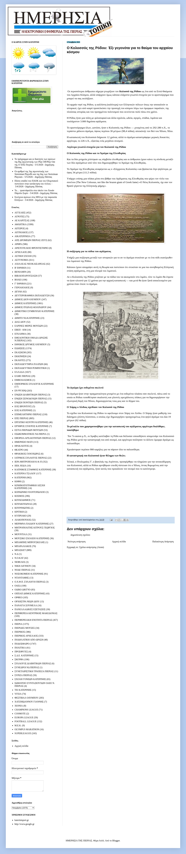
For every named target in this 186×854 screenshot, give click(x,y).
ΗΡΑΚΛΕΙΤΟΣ (22, 446)
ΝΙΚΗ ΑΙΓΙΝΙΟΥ (23, 566)
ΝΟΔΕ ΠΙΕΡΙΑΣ (22, 570)
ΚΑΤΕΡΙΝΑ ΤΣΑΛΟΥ (25, 473)
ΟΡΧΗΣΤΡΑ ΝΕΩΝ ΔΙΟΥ (27, 601)
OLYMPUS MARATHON (27, 729)
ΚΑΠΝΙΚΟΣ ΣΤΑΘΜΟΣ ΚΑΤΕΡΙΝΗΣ (33, 469)
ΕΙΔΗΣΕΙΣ (20, 348)
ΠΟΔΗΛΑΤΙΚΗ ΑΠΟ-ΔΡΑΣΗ (29, 639)
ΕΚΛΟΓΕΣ (20, 360)
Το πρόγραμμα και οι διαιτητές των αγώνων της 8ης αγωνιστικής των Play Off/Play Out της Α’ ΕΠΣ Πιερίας (35, 162)
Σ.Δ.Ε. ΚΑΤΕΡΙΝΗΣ (24, 655)
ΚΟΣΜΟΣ (19, 496)
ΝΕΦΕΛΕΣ (20, 562)
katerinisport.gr (22, 820)
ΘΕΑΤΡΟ (19, 450)
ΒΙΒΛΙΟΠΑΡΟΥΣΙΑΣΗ (26, 276)
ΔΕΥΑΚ (18, 291)
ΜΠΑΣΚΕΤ (20, 550)
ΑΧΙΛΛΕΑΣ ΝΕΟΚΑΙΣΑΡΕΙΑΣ (30, 264)
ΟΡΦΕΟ (18, 597)
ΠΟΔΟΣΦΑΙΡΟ (22, 643)
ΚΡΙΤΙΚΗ (19, 512)
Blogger (116, 840)
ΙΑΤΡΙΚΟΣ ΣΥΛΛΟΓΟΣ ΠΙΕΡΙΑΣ (31, 458)
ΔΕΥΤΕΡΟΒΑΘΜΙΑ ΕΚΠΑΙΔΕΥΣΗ (32, 295)
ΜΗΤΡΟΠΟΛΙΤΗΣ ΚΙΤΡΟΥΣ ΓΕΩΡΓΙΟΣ (35, 527)
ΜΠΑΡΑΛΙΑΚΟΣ (23, 546)
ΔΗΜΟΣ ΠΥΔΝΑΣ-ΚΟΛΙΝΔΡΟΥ (31, 307)
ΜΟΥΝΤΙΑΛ (21, 534)
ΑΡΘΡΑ (18, 244)
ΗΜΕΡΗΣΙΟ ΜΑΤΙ (24, 442)
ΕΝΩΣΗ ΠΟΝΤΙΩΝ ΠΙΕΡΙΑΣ (29, 402)
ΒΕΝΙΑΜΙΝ (20, 272)
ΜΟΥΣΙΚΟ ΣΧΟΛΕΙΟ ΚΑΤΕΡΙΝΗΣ (32, 538)
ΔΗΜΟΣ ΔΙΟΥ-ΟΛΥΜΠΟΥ (28, 299)
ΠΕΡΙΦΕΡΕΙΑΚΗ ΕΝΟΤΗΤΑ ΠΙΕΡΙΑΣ (33, 620)
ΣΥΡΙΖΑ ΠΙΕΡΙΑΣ (23, 675)
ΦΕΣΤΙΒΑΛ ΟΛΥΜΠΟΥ (26, 697)
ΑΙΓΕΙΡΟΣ (20, 228)
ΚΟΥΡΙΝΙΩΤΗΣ (22, 508)
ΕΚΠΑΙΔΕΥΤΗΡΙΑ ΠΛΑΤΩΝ (29, 364)
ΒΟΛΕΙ (18, 279)
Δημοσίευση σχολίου (80, 535)
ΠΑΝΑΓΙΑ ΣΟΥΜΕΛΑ (26, 605)
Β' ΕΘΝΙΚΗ (20, 268)
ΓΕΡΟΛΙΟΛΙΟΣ (22, 287)
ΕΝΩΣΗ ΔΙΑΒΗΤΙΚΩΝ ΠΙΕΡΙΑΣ (31, 394)
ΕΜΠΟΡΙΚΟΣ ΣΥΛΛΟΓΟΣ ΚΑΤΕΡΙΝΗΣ (34, 384)
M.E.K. (18, 725)
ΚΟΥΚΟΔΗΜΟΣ (23, 500)
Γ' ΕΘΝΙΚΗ (20, 283)
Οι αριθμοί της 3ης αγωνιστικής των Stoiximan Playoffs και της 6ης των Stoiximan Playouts (36, 174)
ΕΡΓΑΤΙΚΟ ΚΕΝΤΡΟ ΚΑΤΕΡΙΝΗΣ (31, 422)
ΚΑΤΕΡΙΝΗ (20, 477)
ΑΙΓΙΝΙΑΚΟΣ (21, 232)
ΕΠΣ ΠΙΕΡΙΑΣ (21, 418)
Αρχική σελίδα (119, 541)
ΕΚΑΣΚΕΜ (20, 352)
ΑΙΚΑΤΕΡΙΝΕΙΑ (23, 236)
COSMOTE (20, 713)
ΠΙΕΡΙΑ (18, 624)
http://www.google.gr (24, 824)
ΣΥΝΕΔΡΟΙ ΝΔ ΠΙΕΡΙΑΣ (27, 667)
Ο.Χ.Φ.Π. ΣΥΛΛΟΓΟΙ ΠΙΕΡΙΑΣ (30, 582)
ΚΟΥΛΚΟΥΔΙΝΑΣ (23, 504)
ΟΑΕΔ (18, 585)
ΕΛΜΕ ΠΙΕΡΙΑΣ (23, 376)
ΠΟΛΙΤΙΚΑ (20, 647)
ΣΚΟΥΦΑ (19, 659)
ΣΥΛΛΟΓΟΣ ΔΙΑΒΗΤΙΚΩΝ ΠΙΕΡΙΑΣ (33, 663)
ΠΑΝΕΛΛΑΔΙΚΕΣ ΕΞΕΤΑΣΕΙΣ (30, 609)
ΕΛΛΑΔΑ (19, 372)
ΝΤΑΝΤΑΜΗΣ (22, 577)
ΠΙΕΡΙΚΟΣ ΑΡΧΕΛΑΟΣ (26, 636)
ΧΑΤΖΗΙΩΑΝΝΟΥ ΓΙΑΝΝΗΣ (29, 701)
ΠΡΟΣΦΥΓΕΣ (21, 651)
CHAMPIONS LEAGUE (26, 709)
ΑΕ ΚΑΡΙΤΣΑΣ (22, 220)
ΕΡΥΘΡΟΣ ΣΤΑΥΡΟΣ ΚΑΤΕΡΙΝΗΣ (32, 426)
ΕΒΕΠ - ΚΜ (20, 330)
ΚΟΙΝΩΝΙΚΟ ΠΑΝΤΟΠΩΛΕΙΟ (30, 492)
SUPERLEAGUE (23, 733)
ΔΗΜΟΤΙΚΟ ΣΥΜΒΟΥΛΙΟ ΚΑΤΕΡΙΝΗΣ (34, 311)
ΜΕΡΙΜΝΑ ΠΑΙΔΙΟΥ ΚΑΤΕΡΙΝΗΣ (32, 523)
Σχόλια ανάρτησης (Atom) (91, 547)
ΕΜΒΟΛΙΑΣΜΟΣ (23, 380)
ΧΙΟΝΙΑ (19, 705)
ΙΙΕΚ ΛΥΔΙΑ (20, 465)
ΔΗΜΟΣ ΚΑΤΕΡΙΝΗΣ (25, 303)
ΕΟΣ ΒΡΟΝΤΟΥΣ (23, 406)
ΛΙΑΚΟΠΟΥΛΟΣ (23, 520)
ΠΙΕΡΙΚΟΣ (20, 632)
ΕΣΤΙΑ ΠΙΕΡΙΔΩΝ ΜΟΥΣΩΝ (29, 430)
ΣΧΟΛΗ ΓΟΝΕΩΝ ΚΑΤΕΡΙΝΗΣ (30, 679)
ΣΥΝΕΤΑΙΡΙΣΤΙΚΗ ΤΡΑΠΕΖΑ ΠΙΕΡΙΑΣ (34, 671)
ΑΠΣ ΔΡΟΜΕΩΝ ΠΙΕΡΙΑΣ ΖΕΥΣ (31, 240)
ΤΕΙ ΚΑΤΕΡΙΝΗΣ (23, 690)
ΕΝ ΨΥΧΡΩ (20, 390)
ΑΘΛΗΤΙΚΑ (21, 224)
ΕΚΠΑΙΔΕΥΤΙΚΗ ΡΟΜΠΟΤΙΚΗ (30, 368)
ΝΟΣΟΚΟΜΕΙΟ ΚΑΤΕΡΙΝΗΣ (29, 574)
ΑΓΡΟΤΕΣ (20, 216)
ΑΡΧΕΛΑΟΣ (21, 252)
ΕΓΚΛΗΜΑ (20, 334)
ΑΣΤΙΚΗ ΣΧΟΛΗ (23, 256)
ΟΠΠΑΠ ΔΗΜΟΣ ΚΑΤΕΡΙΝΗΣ (30, 593)
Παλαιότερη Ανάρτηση (163, 541)
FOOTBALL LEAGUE (25, 721)
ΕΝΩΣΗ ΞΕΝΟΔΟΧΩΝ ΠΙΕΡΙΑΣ (31, 398)
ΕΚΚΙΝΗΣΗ (20, 356)
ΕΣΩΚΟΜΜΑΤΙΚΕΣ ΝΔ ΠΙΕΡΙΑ (30, 434)
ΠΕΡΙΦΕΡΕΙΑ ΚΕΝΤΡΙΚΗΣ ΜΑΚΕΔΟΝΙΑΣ (36, 613)
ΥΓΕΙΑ (18, 694)
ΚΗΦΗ (18, 481)
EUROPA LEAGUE (24, 717)
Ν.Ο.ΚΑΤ (19, 558)
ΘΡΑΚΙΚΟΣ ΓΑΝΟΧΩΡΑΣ (27, 453)
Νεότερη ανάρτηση (77, 541)
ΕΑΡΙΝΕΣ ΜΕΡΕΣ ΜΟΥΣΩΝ (29, 326)
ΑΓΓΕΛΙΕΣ (20, 212)
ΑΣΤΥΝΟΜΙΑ (21, 260)
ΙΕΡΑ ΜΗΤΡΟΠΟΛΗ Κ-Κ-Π (28, 461)
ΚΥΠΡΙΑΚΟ (20, 515)
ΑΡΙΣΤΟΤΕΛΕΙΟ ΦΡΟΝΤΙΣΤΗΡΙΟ (31, 248)
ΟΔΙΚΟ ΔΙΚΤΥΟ (23, 589)
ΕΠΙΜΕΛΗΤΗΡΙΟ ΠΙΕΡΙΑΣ (28, 414)
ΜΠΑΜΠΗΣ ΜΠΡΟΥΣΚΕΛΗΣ (30, 542)
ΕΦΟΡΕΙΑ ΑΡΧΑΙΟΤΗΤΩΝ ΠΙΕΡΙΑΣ (33, 438)
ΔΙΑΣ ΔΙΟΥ (20, 322)
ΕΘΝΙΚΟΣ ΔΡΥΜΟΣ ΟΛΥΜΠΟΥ (31, 344)
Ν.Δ (16, 554)
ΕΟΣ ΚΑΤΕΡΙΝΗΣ (23, 410)
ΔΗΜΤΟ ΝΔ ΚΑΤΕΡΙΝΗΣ (27, 318)
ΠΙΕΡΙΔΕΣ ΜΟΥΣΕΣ (25, 628)
